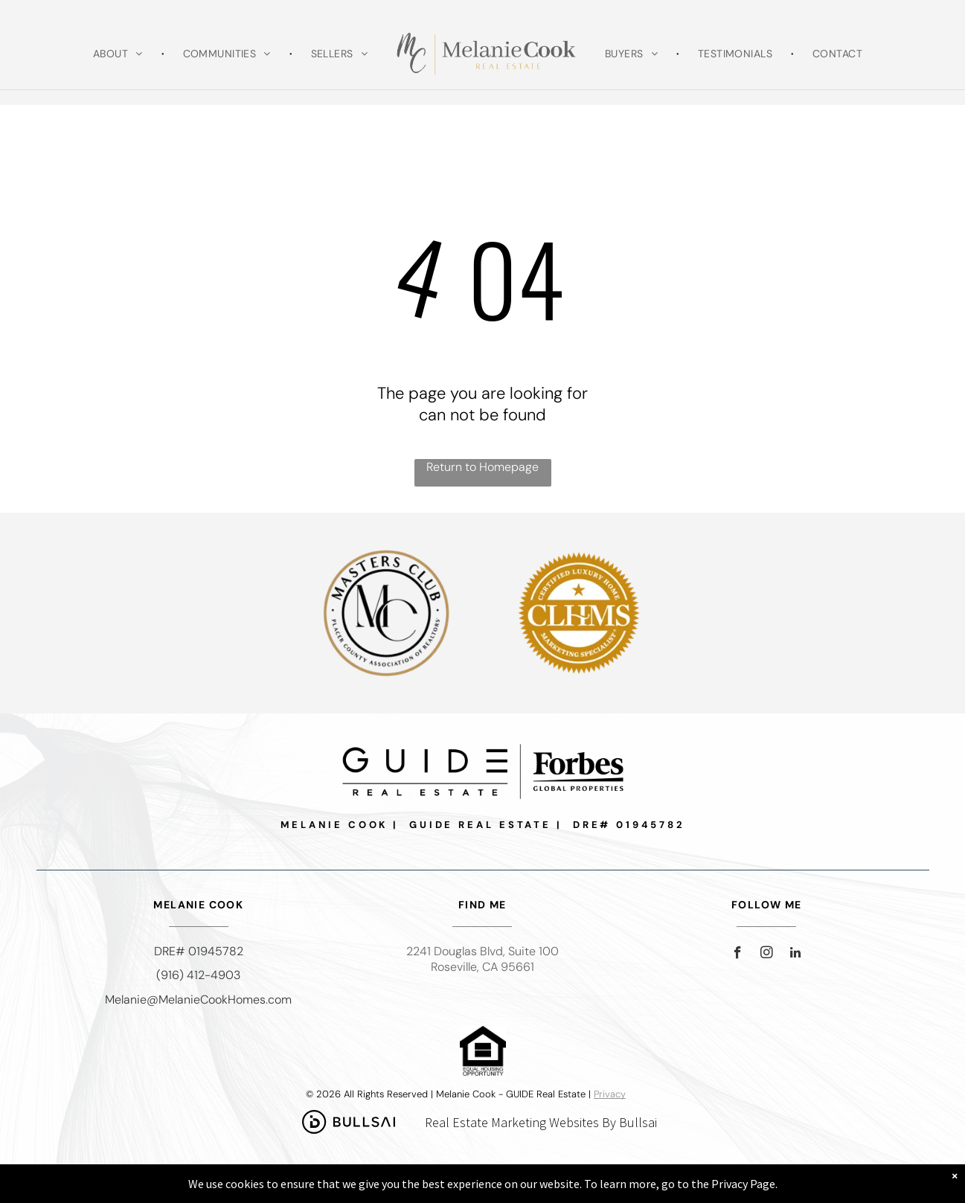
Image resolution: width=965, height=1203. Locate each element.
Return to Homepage (482, 467)
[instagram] (766, 954)
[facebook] (737, 954)
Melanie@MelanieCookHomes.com (198, 999)
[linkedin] (795, 954)
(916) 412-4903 (198, 975)
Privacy (610, 1094)
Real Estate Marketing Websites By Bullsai (541, 1122)
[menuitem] (119, 53)
